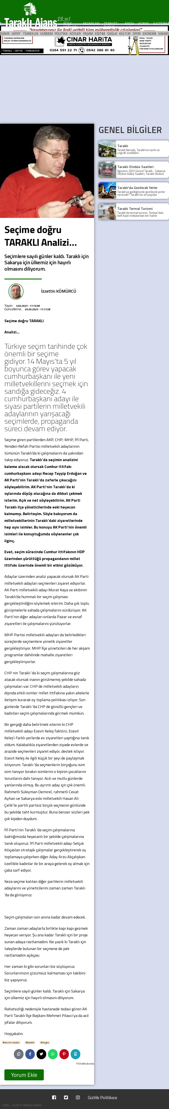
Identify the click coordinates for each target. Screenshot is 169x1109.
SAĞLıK (112, 33)
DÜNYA (4, 33)
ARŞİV (129, 23)
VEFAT (16, 33)
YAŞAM (88, 33)
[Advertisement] (84, 88)
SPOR (137, 33)
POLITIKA (61, 33)
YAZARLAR (91, 23)
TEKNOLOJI (30, 33)
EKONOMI (149, 33)
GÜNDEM (46, 33)
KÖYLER (75, 33)
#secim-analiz (11, 1042)
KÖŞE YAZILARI (70, 25)
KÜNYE (143, 23)
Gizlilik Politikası (102, 1097)
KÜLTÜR (124, 33)
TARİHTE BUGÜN (111, 25)
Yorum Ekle (24, 1075)
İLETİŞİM (160, 23)
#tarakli (30, 1042)
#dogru (44, 1042)
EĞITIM (100, 33)
